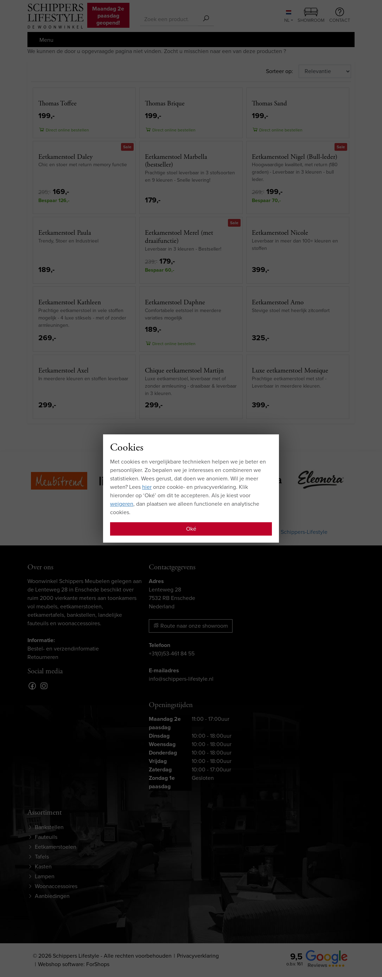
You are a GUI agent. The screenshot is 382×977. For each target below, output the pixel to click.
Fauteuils (46, 837)
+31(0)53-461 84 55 (172, 653)
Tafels (42, 857)
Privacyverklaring (198, 956)
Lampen (45, 876)
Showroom (311, 16)
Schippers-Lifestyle (304, 532)
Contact (339, 15)
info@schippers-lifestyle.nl (181, 679)
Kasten (43, 866)
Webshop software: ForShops (73, 964)
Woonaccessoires (56, 886)
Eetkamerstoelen (55, 847)
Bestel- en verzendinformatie (63, 649)
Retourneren (42, 657)
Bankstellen (49, 827)
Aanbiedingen (52, 896)
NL (287, 17)
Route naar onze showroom (190, 626)
